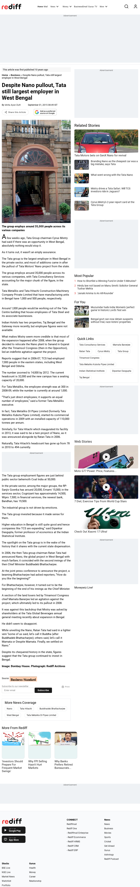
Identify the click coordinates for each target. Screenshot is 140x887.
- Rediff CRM (73, 846)
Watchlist (6, 881)
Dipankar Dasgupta (121, 371)
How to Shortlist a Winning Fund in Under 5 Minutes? (106, 280)
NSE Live (6, 872)
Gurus (91, 6)
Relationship (35, 881)
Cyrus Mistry (104, 351)
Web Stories (83, 441)
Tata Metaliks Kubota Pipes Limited (96, 364)
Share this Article (15, 112)
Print (66, 686)
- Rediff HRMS (73, 841)
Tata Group (123, 351)
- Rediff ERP (72, 850)
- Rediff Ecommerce (76, 837)
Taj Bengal (84, 377)
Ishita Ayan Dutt (13, 105)
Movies (107, 833)
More (103, 6)
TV (96, 6)
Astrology (109, 854)
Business (15, 75)
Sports (107, 837)
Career (32, 876)
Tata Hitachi (26, 708)
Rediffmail (72, 824)
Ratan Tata (84, 351)
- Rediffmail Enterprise (77, 833)
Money (67, 6)
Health (32, 868)
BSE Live (6, 868)
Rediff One (72, 828)
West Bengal (13, 715)
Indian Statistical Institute (91, 371)
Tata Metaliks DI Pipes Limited (41, 715)
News (54, 6)
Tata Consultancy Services (92, 345)
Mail (46, 6)
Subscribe (43, 690)
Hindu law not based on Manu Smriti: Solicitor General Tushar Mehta (107, 287)
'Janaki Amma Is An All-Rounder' (95, 293)
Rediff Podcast (111, 859)
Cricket (107, 841)
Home (40, 6)
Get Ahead (109, 846)
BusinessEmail (81, 6)
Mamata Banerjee (121, 345)
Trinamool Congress (89, 358)
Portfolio (6, 885)
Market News (8, 876)
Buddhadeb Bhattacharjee (52, 708)
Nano (9, 708)
